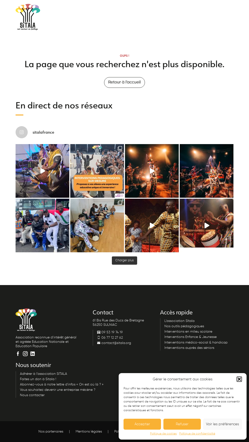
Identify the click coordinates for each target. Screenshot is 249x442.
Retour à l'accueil (124, 82)
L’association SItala (179, 321)
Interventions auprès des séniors (189, 348)
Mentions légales (89, 431)
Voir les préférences (222, 424)
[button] (239, 379)
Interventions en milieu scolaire (188, 331)
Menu (219, 9)
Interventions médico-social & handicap (196, 342)
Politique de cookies (163, 433)
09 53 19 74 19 (100, 9)
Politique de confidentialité (197, 433)
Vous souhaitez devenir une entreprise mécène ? (57, 390)
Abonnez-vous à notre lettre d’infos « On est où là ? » (62, 384)
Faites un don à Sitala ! (38, 379)
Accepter (142, 424)
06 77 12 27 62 (110, 337)
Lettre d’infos (136, 9)
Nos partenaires (50, 431)
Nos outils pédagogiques (184, 326)
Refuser (182, 424)
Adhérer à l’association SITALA (43, 374)
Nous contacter (174, 9)
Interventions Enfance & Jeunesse (190, 337)
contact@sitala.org (114, 343)
